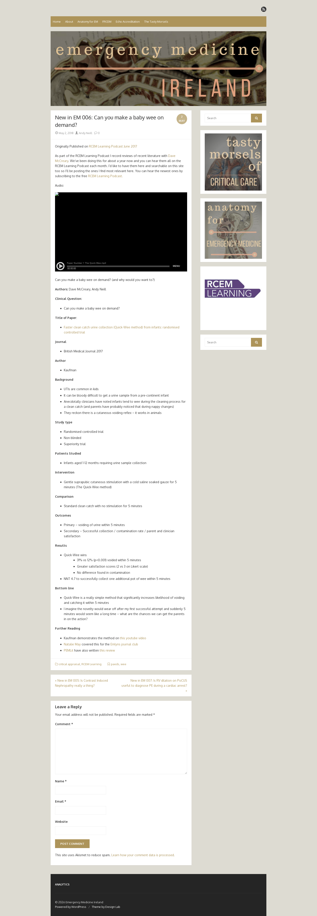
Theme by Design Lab (106, 907)
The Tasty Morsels (156, 21)
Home (57, 21)
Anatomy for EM (87, 21)
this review (107, 650)
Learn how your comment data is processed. (143, 855)
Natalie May (72, 644)
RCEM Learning (91, 664)
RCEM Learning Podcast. (106, 176)
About (69, 21)
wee (123, 664)
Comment (64, 724)
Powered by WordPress (70, 907)
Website (61, 821)
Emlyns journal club (124, 644)
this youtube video (133, 638)
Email (60, 801)
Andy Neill (83, 133)
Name (61, 781)
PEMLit (68, 650)
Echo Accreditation (128, 21)
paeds (115, 664)
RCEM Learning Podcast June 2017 (113, 146)
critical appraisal (69, 664)
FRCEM (106, 21)
